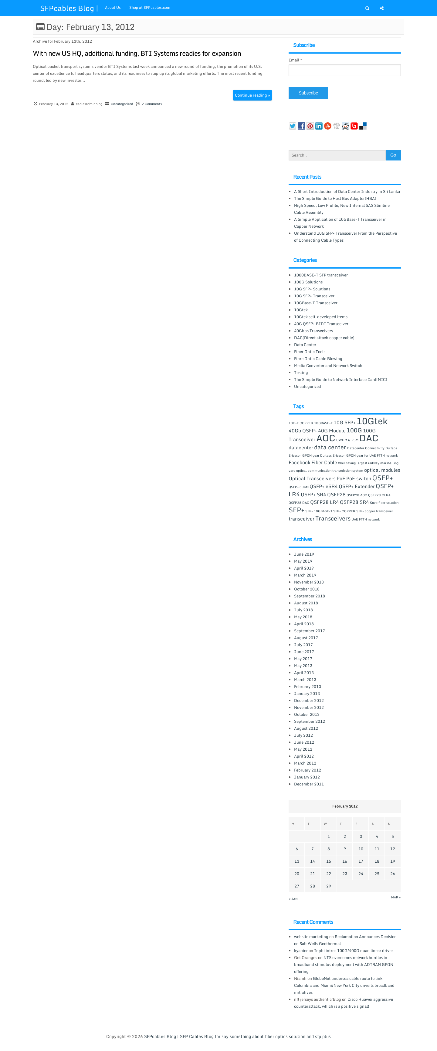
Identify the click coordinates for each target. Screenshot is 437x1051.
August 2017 (306, 637)
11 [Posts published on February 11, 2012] (376, 848)
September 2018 (309, 596)
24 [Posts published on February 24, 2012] (360, 873)
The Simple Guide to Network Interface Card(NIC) (340, 379)
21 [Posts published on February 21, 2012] (312, 873)
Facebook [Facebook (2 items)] (299, 462)
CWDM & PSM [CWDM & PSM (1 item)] (347, 440)
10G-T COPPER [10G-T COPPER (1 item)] (301, 423)
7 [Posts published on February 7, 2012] (312, 848)
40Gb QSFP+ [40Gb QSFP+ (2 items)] (303, 431)
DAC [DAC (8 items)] (368, 438)
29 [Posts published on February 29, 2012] (328, 886)
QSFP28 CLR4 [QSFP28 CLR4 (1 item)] (379, 495)
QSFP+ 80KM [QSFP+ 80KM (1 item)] (299, 487)
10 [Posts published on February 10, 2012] (360, 848)
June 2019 (304, 554)
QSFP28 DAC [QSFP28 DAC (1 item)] (299, 502)
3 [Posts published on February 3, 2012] (361, 836)
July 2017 (303, 644)
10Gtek (301, 309)
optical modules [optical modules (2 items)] (382, 470)
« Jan (293, 898)
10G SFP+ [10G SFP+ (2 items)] (345, 422)
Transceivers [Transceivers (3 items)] (333, 518)
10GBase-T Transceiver (315, 302)
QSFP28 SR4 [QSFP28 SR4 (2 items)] (354, 502)
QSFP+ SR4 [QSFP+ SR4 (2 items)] (313, 494)
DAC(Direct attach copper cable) (324, 337)
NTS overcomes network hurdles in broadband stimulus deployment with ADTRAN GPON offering (343, 964)
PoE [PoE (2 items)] (341, 478)
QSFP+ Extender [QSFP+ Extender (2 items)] (357, 486)
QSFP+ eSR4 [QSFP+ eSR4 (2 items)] (324, 486)
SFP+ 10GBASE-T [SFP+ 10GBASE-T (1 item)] (318, 511)
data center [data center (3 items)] (330, 447)
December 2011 (309, 784)
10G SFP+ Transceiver (314, 295)
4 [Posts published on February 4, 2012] (377, 836)
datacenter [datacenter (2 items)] (301, 447)
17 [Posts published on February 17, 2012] (360, 861)
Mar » (396, 897)
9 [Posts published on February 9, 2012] (345, 848)
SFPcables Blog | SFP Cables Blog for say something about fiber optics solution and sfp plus (237, 1036)
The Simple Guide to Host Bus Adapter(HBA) (335, 198)
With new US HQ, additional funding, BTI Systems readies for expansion (137, 53)
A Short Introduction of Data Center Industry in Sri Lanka (347, 191)
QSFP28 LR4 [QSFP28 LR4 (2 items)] (324, 502)
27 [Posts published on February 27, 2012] (296, 886)
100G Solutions (308, 282)
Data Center (305, 344)
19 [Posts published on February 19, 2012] (392, 861)
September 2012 (309, 721)
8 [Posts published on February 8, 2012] (328, 848)
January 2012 (307, 777)
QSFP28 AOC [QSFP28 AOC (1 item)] (357, 495)
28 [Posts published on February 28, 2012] (312, 886)
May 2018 (303, 616)
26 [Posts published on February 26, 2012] (392, 873)
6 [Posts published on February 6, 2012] (297, 848)
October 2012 (307, 714)
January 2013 (307, 693)
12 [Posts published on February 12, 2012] (392, 848)
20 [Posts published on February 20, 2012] (296, 873)
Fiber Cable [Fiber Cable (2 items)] (324, 462)
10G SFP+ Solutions (312, 289)
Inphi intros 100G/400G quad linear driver (353, 950)
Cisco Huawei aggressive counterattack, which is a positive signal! (343, 1003)
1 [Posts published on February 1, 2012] (328, 836)
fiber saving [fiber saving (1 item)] (347, 463)
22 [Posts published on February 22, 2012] (328, 873)
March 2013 (305, 679)
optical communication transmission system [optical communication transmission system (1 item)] (329, 470)
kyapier (301, 950)
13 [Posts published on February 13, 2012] (296, 861)
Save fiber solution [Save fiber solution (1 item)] (384, 502)
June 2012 (304, 742)
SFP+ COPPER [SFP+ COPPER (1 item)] (344, 511)
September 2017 (309, 630)
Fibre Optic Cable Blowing (318, 358)
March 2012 (305, 763)
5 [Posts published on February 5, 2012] (392, 836)
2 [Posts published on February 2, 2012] (345, 836)
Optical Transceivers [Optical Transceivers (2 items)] (312, 478)
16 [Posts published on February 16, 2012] (344, 861)
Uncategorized (122, 104)
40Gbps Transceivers (313, 330)
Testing (301, 372)
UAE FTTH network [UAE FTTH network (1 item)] (365, 519)
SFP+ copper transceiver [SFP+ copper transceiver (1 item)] (374, 511)
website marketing (311, 936)
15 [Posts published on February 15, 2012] (328, 861)
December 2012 (309, 700)
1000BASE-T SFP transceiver (321, 275)
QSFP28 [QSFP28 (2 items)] (336, 494)
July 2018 (303, 609)
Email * (295, 60)
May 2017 (303, 658)
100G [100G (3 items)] (354, 430)
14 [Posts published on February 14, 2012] (312, 861)
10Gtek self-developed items (320, 316)
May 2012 (303, 749)
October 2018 (307, 589)
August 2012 (306, 728)
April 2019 (304, 568)
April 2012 (304, 756)
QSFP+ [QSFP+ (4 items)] (382, 477)
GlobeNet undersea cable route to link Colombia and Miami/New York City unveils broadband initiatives (344, 985)
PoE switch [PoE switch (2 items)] (358, 478)
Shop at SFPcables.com (149, 7)
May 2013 (303, 665)
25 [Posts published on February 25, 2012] (376, 873)
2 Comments (152, 104)
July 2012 (303, 735)
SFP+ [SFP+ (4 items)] (296, 509)
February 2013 (307, 686)
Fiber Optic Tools (309, 351)
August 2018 (306, 603)
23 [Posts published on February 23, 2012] (344, 873)
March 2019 (305, 575)
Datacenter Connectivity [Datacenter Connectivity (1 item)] (365, 448)
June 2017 (304, 651)
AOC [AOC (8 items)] (325, 438)
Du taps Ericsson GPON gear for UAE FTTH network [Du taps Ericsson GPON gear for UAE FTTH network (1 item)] (359, 455)
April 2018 (304, 623)
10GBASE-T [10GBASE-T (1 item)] (323, 423)
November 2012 (309, 707)
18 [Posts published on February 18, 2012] (376, 861)
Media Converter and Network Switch (328, 365)
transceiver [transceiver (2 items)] (301, 519)
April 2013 (304, 672)
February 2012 (307, 770)
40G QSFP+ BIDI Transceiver (321, 323)
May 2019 (303, 561)
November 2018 (309, 582)
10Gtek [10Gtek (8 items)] (372, 421)
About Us (113, 7)
